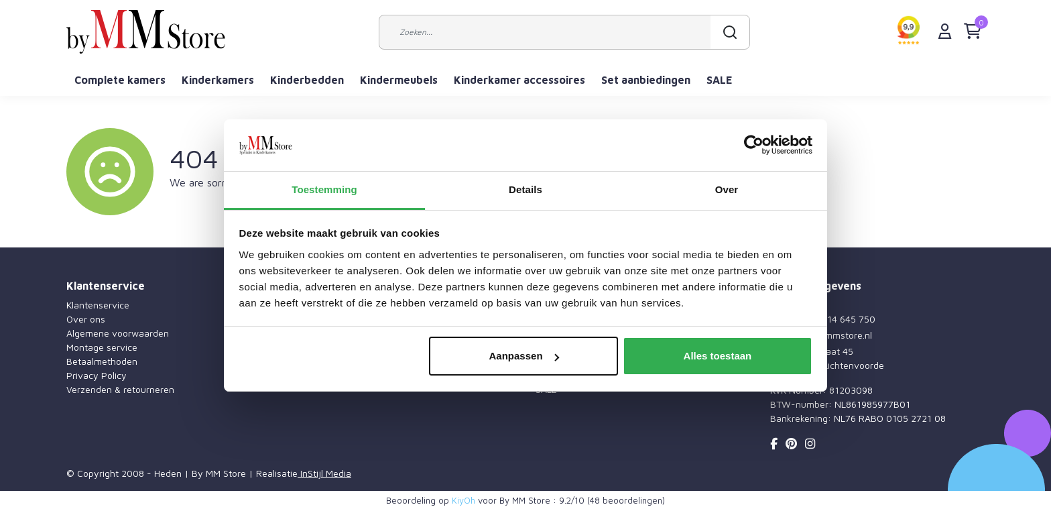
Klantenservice (97, 304)
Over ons (85, 319)
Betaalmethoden (101, 361)
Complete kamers (120, 80)
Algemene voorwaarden (117, 333)
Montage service (101, 347)
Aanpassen (524, 355)
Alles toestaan (718, 355)
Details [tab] (525, 189)
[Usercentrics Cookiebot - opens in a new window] (753, 145)
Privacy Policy (96, 375)
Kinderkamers (218, 80)
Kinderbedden (307, 80)
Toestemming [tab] (324, 189)
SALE (719, 80)
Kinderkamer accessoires (519, 80)
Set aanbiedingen (645, 80)
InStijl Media (324, 473)
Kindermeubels (399, 80)
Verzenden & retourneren (120, 389)
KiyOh (463, 500)
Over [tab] (727, 189)
